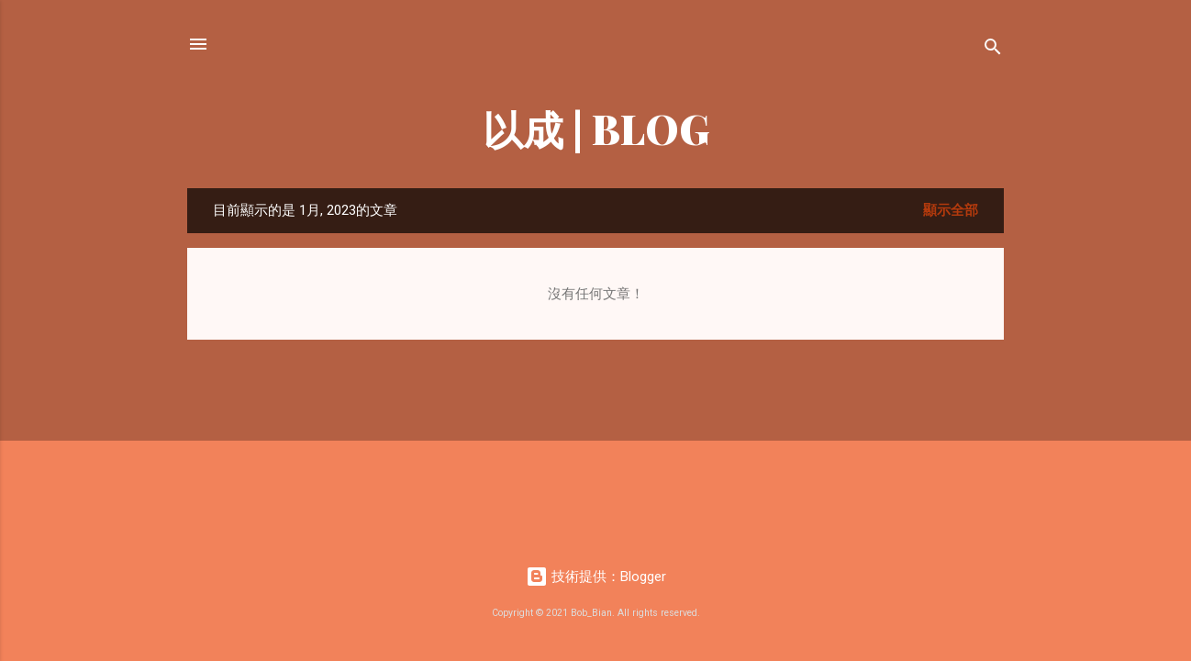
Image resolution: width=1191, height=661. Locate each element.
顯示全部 (950, 210)
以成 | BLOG (596, 128)
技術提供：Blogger (596, 576)
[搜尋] (993, 50)
